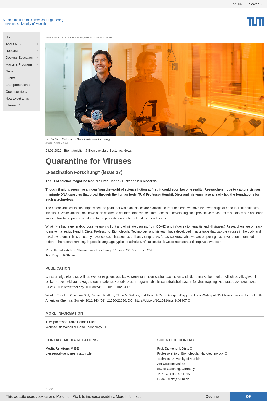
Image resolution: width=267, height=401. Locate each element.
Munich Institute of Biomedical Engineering (33, 20)
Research (12, 51)
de (234, 4)
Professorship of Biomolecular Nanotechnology (190, 353)
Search (254, 4)
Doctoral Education (19, 57)
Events (11, 78)
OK (248, 396)
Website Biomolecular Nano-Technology (73, 327)
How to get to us (17, 98)
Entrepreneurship (18, 85)
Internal (11, 105)
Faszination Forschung (94, 250)
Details (109, 37)
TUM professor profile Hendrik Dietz (70, 322)
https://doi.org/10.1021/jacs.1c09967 (161, 300)
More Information (130, 396)
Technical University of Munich (24, 24)
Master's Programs (19, 64)
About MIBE (14, 44)
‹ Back (50, 389)
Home (10, 37)
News (10, 71)
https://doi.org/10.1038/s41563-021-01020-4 (95, 287)
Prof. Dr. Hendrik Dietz (173, 348)
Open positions (16, 91)
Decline (212, 396)
